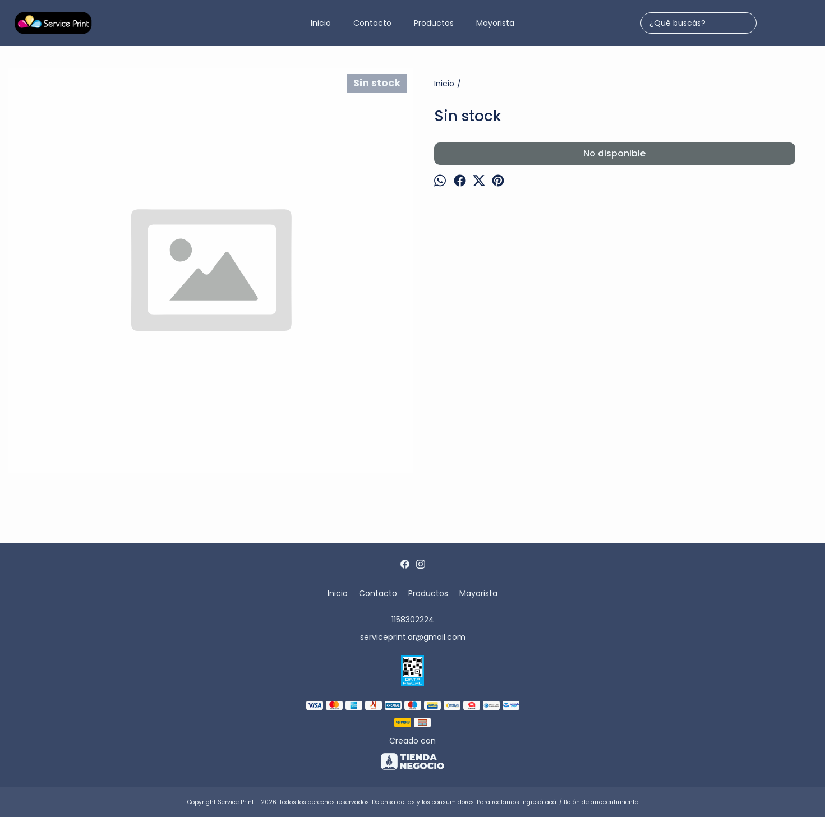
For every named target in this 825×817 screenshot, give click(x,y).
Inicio (321, 23)
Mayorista (495, 23)
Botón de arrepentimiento (601, 802)
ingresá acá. (540, 802)
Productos (434, 23)
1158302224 (412, 619)
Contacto (372, 23)
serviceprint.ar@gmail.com (412, 637)
